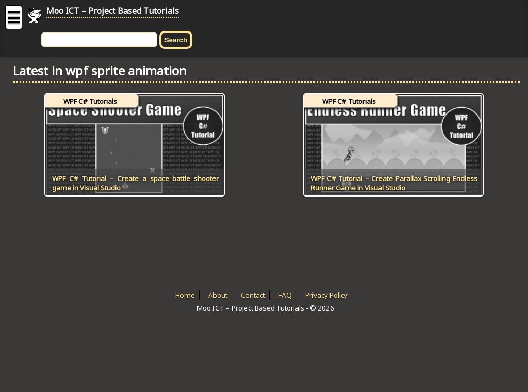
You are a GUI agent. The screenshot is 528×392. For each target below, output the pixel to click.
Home (185, 295)
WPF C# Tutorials (90, 101)
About (217, 295)
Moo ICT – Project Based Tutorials (112, 11)
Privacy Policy (326, 295)
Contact (253, 295)
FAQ (285, 295)
